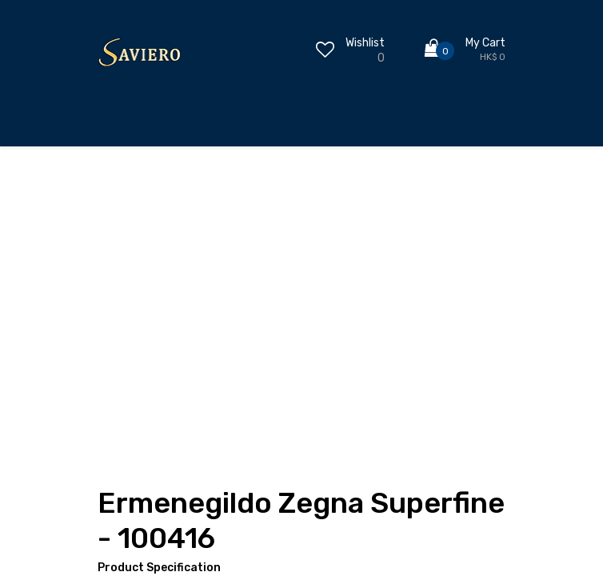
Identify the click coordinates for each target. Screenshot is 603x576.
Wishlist (365, 43)
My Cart (485, 43)
